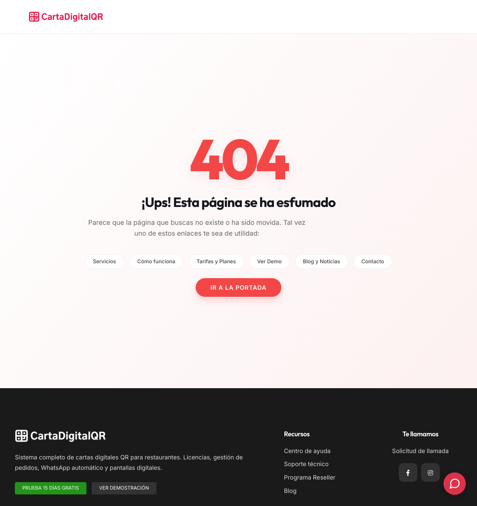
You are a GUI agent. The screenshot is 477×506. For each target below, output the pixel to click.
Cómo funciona (156, 261)
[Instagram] (430, 472)
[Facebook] (408, 472)
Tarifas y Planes (216, 261)
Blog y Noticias (321, 261)
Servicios (104, 261)
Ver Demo (269, 261)
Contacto (372, 261)
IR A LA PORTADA (239, 287)
